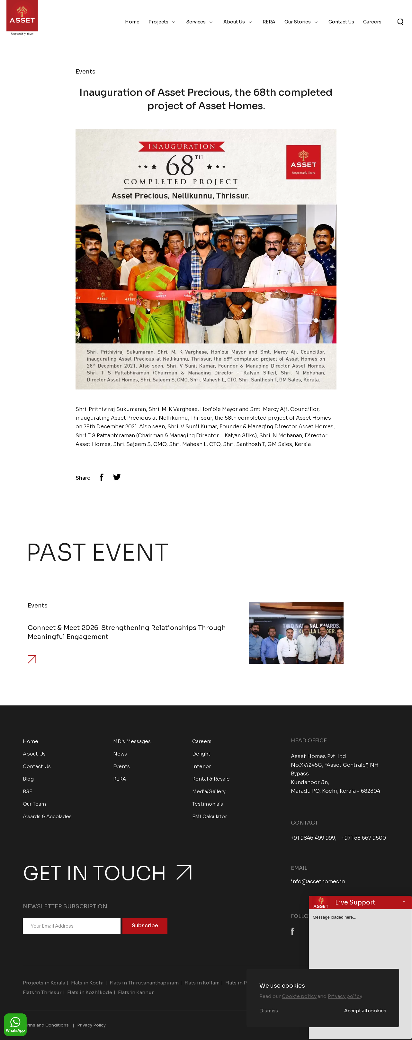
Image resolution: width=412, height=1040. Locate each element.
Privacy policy (345, 996)
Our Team (34, 804)
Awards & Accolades (47, 816)
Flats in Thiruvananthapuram (144, 983)
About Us (234, 22)
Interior (201, 766)
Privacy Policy (91, 1025)
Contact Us (341, 22)
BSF (27, 791)
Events (121, 766)
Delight (201, 754)
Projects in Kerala (44, 983)
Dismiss (268, 1011)
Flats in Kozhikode (89, 992)
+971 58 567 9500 (364, 838)
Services (196, 22)
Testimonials (207, 804)
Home (132, 22)
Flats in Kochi (87, 983)
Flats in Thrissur (42, 992)
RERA (269, 22)
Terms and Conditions (46, 1025)
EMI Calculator (209, 816)
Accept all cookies (365, 1011)
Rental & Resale (211, 779)
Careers (372, 22)
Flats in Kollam (201, 983)
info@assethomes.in (318, 881)
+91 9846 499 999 (313, 838)
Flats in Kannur (136, 992)
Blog (28, 779)
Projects (158, 22)
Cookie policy (299, 996)
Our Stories (297, 22)
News (120, 754)
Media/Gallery (209, 791)
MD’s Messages (132, 741)
